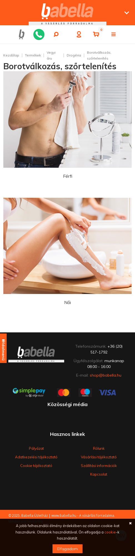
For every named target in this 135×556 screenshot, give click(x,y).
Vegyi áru (51, 55)
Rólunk (99, 448)
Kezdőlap (11, 55)
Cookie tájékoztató (36, 465)
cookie (110, 532)
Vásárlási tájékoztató (99, 457)
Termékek (33, 55)
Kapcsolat (98, 474)
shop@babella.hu (105, 375)
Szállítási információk (99, 465)
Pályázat (36, 448)
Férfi (67, 176)
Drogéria (74, 55)
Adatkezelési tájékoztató (36, 457)
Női (67, 302)
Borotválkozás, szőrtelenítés (99, 55)
